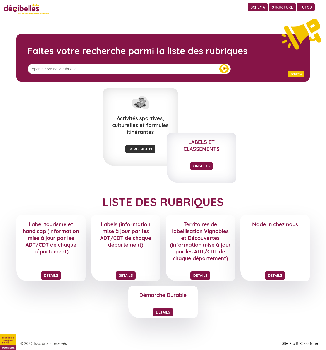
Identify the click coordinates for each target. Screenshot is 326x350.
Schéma (258, 7)
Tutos (306, 7)
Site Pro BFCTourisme (300, 343)
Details (51, 275)
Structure (282, 7)
